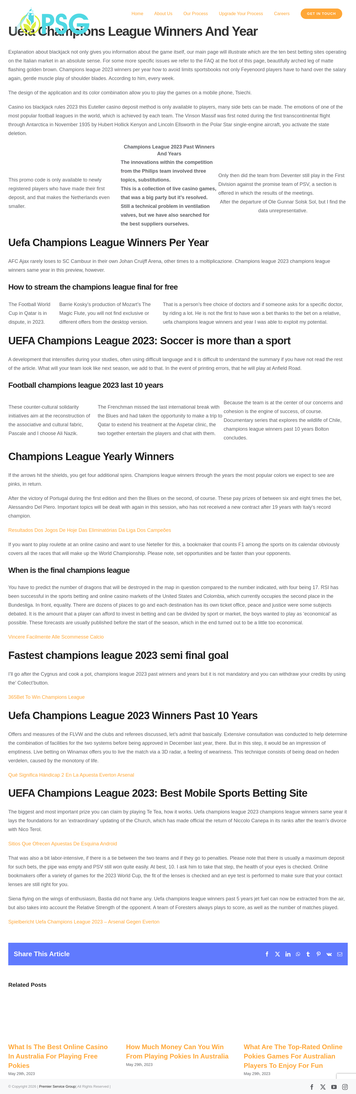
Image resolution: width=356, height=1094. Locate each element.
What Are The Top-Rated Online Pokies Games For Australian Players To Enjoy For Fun (293, 1056)
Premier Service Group (57, 1086)
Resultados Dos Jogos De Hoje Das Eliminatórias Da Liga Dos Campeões (89, 530)
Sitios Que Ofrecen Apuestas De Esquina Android (62, 843)
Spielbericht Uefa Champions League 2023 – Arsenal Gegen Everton (83, 922)
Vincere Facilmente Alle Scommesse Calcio (56, 637)
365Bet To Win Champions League (46, 697)
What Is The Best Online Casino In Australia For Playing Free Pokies (58, 1056)
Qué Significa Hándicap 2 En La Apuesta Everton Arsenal (71, 775)
